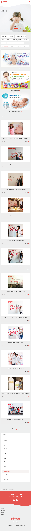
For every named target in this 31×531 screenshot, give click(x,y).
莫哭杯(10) (3, 39)
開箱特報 (4, 434)
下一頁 (17, 429)
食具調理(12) (15, 39)
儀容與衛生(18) (14, 42)
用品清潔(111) (9, 39)
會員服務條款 (3, 510)
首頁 (1, 489)
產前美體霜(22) (20, 46)
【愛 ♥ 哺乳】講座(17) (5, 46)
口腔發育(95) (23, 36)
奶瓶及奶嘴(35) (17, 36)
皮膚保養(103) (26, 39)
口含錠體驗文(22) (13, 46)
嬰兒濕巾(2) (9, 42)
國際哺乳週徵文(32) (5, 36)
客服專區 (2, 512)
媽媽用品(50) (11, 36)
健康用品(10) (21, 42)
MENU (27, 2)
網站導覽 (2, 514)
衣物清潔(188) (26, 46)
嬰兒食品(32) (20, 39)
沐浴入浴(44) (4, 42)
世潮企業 (2, 508)
